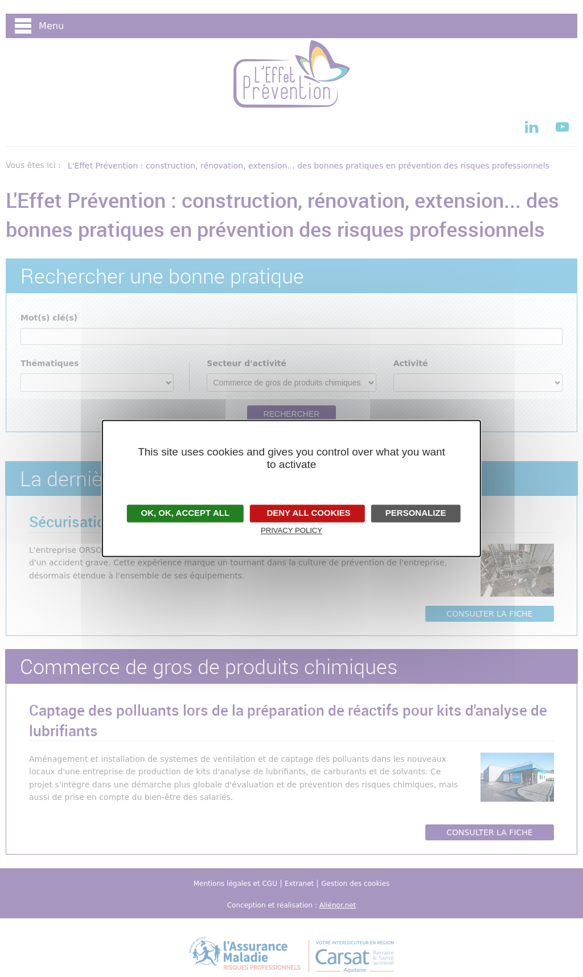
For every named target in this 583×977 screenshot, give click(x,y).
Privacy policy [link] (291, 530)
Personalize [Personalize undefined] (415, 513)
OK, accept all (185, 513)
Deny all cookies (307, 513)
